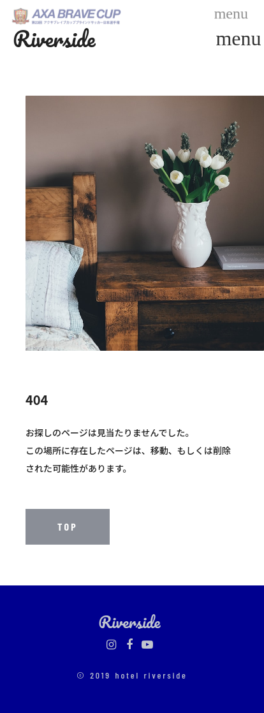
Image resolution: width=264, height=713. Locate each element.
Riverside (54, 38)
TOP (67, 526)
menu (238, 38)
